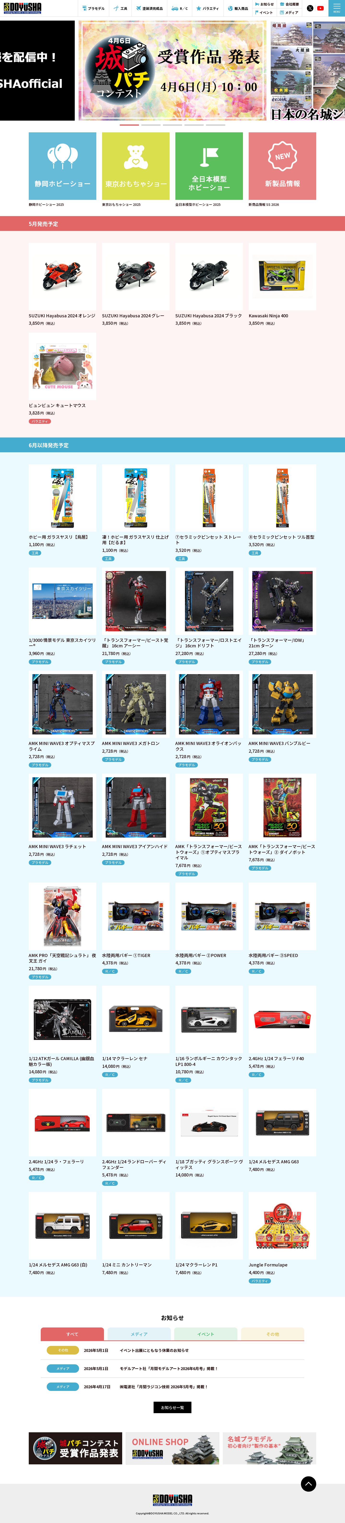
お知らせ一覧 (172, 1407)
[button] (129, 125)
